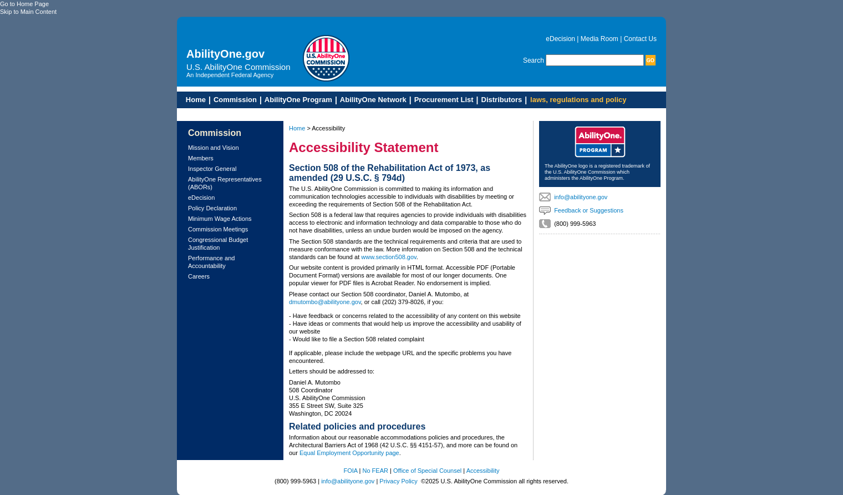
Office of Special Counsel (427, 470)
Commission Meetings (218, 229)
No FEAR (375, 470)
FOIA (350, 470)
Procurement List (444, 99)
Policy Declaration (212, 208)
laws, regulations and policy (578, 99)
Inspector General (212, 168)
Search (533, 60)
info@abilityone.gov (580, 197)
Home (193, 99)
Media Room (599, 39)
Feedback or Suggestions (588, 210)
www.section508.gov (388, 257)
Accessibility (483, 470)
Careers (199, 276)
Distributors (501, 99)
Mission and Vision (213, 147)
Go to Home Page (24, 4)
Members (201, 158)
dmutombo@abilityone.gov (325, 302)
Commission (235, 99)
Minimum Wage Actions (220, 218)
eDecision (560, 39)
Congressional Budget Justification (218, 243)
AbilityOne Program (298, 99)
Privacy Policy (398, 481)
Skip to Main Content (28, 11)
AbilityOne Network (373, 99)
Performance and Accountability (211, 262)
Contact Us (640, 39)
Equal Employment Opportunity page (349, 452)
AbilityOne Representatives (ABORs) (225, 183)
